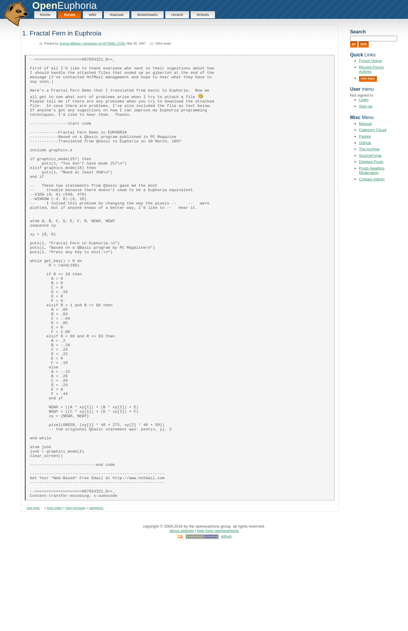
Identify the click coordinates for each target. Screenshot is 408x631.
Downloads (147, 14)
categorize (96, 595)
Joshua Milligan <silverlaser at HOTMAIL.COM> (92, 43)
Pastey (365, 136)
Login (364, 99)
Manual (117, 14)
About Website (181, 617)
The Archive (369, 149)
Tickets (203, 14)
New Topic (368, 78)
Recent (177, 14)
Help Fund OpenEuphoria (218, 617)
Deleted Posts (371, 162)
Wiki (92, 14)
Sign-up (366, 106)
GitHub (365, 143)
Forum (69, 14)
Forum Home (370, 60)
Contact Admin (372, 179)
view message (76, 595)
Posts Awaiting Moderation (371, 170)
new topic (33, 595)
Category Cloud (372, 130)
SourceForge (370, 155)
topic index (54, 595)
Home (45, 14)
